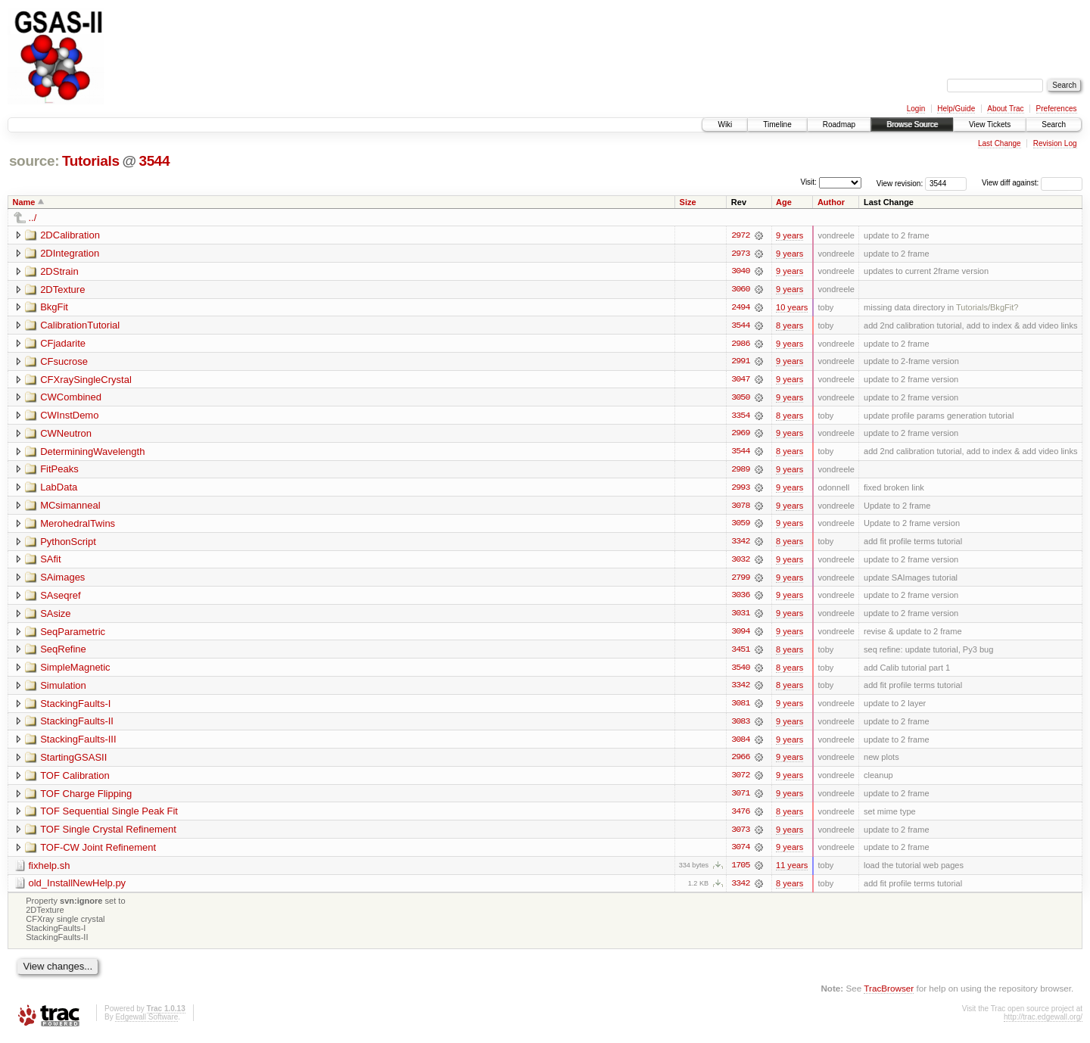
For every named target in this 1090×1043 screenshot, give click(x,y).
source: (34, 161)
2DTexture (62, 289)
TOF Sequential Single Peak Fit (109, 816)
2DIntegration (69, 253)
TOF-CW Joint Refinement (98, 852)
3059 (740, 526)
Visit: (808, 182)
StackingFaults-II (77, 725)
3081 (740, 708)
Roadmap (839, 124)
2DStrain (59, 271)
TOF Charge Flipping (86, 798)
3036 (740, 599)
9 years (789, 235)
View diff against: (1032, 183)
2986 (740, 344)
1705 (740, 871)
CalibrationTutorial (80, 326)
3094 (740, 635)
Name (24, 202)
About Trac (1005, 108)
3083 (740, 726)
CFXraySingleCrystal (86, 380)
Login (916, 108)
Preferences (1056, 108)
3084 (740, 744)
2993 (740, 490)
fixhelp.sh (49, 870)
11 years (792, 871)
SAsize (55, 616)
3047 (740, 381)
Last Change (999, 143)
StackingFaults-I (75, 707)
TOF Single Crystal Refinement (108, 834)
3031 (740, 617)
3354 (740, 417)
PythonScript (68, 544)
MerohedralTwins (77, 525)
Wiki (725, 124)
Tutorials (91, 161)
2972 (740, 235)
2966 (740, 762)
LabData (58, 489)
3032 (740, 562)
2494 (740, 308)
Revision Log (1055, 143)
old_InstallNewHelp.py (77, 889)
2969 (740, 435)
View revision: (900, 183)
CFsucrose (64, 362)
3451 (740, 653)
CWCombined (70, 398)
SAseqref (60, 598)
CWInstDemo (69, 416)
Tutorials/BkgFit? (987, 308)
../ (33, 217)
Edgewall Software (146, 1023)
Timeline (777, 124)
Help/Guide (956, 108)
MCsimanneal (70, 507)
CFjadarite (63, 344)
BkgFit (54, 307)
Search (1054, 124)
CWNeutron (66, 435)
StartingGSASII (73, 761)
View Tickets (990, 124)
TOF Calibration (75, 780)
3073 (740, 835)
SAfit (50, 562)
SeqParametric (72, 634)
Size (688, 202)
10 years (792, 308)
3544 (154, 161)
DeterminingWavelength (92, 453)
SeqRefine (63, 652)
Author (831, 202)
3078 (740, 508)
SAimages (62, 580)
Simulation (63, 689)
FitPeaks (59, 471)
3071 (740, 798)
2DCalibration (70, 235)
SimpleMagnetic (75, 671)
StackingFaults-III (78, 743)
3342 (740, 544)
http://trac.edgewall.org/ (1043, 1023)
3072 (740, 780)
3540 (740, 671)
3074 (740, 853)
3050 (740, 399)
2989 (740, 471)
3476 (740, 817)
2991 (740, 362)
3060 (740, 290)
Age (784, 202)
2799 (740, 580)
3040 (740, 272)
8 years (789, 326)
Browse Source (912, 124)
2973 (740, 254)
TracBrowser (889, 994)
